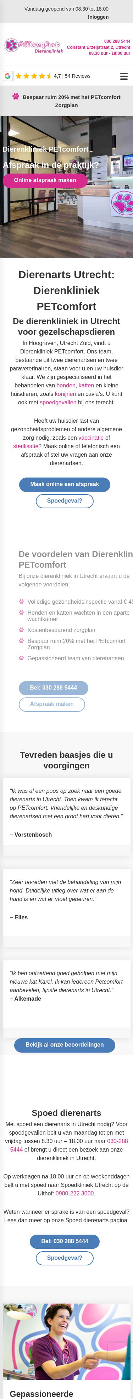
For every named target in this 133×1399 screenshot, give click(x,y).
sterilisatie (25, 446)
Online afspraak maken (45, 180)
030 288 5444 (117, 41)
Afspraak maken (65, 704)
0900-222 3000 (75, 1193)
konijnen (65, 394)
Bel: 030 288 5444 (66, 688)
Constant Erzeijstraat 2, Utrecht (99, 47)
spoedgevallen (58, 402)
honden (65, 385)
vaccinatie (91, 438)
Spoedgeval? (65, 501)
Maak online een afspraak (65, 484)
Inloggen (98, 17)
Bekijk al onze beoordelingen (65, 1045)
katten (86, 385)
